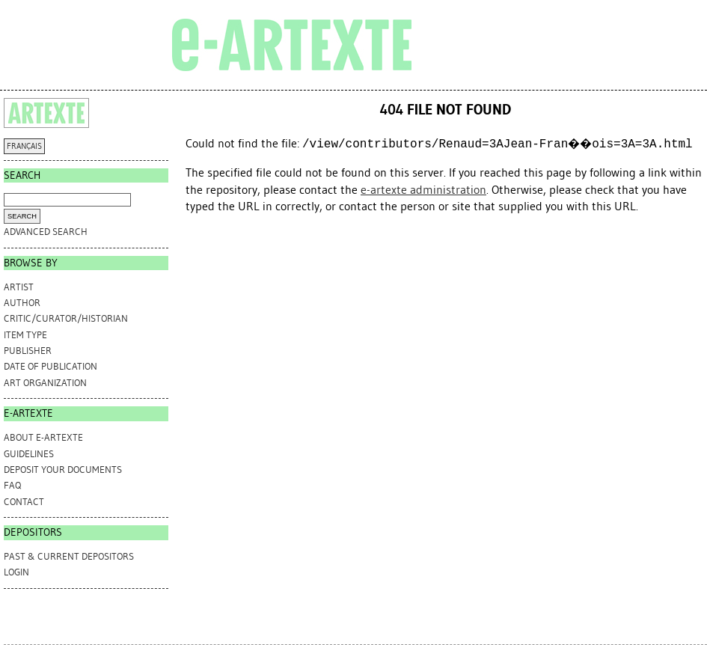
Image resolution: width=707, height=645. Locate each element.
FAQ (12, 485)
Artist (19, 287)
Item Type (25, 334)
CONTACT (24, 501)
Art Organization (45, 382)
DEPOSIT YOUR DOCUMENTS (63, 469)
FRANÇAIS (24, 146)
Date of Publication (50, 366)
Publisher (28, 350)
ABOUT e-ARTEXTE (43, 437)
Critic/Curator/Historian (66, 318)
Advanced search (46, 231)
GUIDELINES (29, 453)
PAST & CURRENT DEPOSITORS (69, 556)
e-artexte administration (423, 190)
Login (16, 572)
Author (22, 302)
